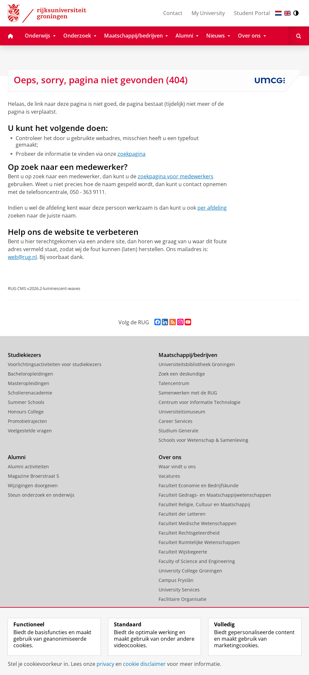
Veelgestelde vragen (30, 430)
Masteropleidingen (28, 383)
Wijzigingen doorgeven (33, 485)
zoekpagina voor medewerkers (175, 176)
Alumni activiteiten (28, 466)
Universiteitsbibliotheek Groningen (197, 364)
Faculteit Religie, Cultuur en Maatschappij (204, 504)
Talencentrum (174, 383)
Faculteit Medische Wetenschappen (198, 523)
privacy (105, 663)
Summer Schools (26, 402)
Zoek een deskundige (182, 374)
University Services (179, 590)
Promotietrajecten (27, 421)
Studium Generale (178, 430)
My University (208, 13)
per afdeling (212, 207)
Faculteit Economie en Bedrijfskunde (199, 485)
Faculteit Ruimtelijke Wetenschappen (199, 542)
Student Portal (252, 13)
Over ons (170, 457)
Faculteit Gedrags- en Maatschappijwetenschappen (215, 495)
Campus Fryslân (176, 580)
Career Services (176, 421)
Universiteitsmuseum (182, 412)
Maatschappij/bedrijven (188, 355)
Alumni (16, 457)
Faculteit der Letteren (182, 514)
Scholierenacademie (30, 393)
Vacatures (169, 476)
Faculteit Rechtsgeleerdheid (189, 533)
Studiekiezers (24, 355)
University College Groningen (190, 571)
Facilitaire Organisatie (183, 599)
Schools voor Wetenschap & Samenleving (203, 440)
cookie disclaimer (144, 663)
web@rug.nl (22, 257)
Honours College (26, 412)
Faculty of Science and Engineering (197, 561)
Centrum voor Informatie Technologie (199, 402)
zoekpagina (131, 153)
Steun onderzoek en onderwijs (41, 495)
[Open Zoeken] (298, 35)
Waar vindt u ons (177, 466)
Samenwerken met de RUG (188, 393)
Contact (172, 13)
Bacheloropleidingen (30, 374)
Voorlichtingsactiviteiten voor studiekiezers (54, 364)
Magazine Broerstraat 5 (33, 476)
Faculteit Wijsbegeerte (183, 552)
